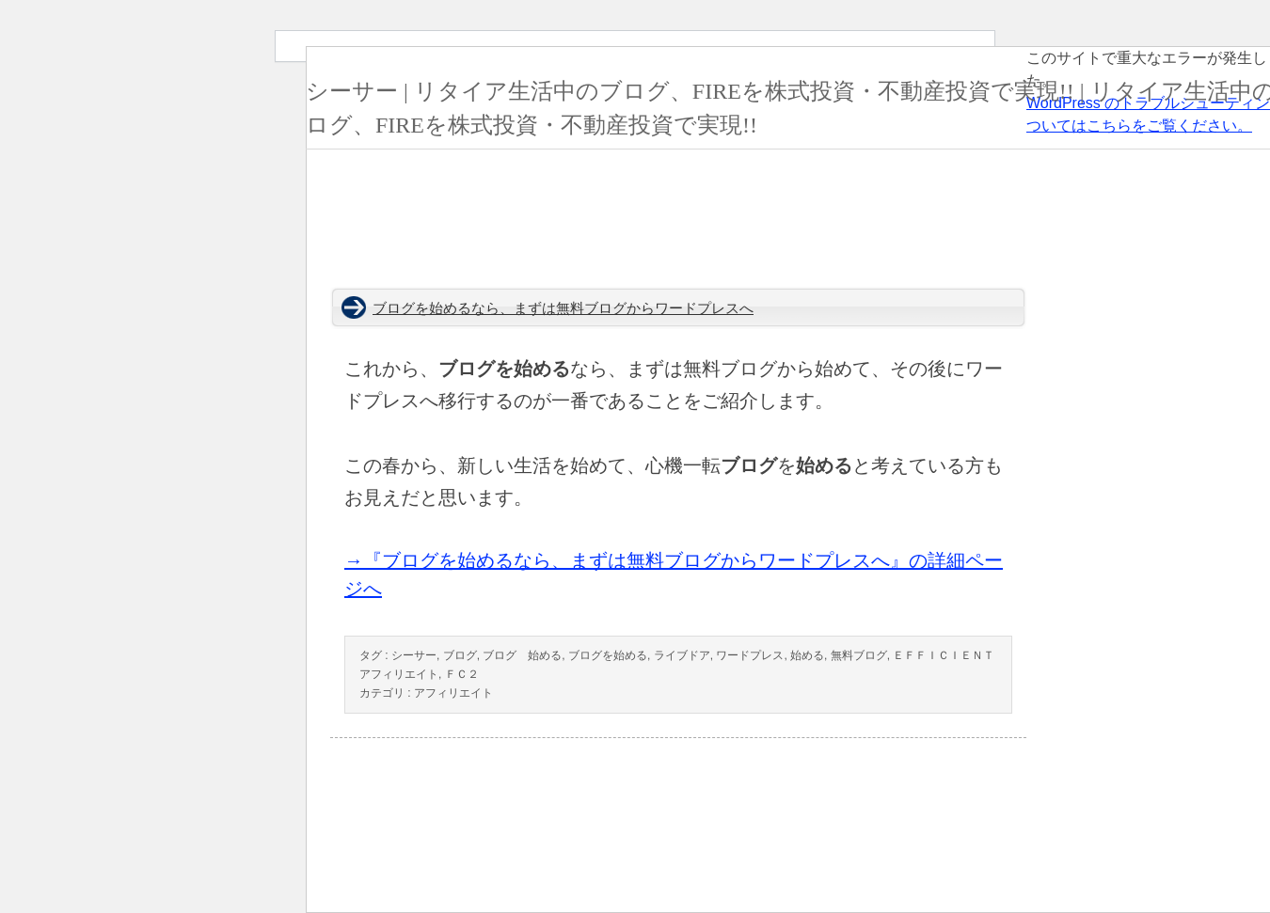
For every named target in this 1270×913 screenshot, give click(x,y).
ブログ (460, 655)
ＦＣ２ (462, 674)
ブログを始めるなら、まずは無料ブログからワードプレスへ (563, 308)
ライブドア (682, 655)
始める (807, 655)
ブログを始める (607, 655)
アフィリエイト (453, 693)
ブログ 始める (522, 655)
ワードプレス (750, 655)
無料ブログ (859, 655)
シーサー (414, 655)
